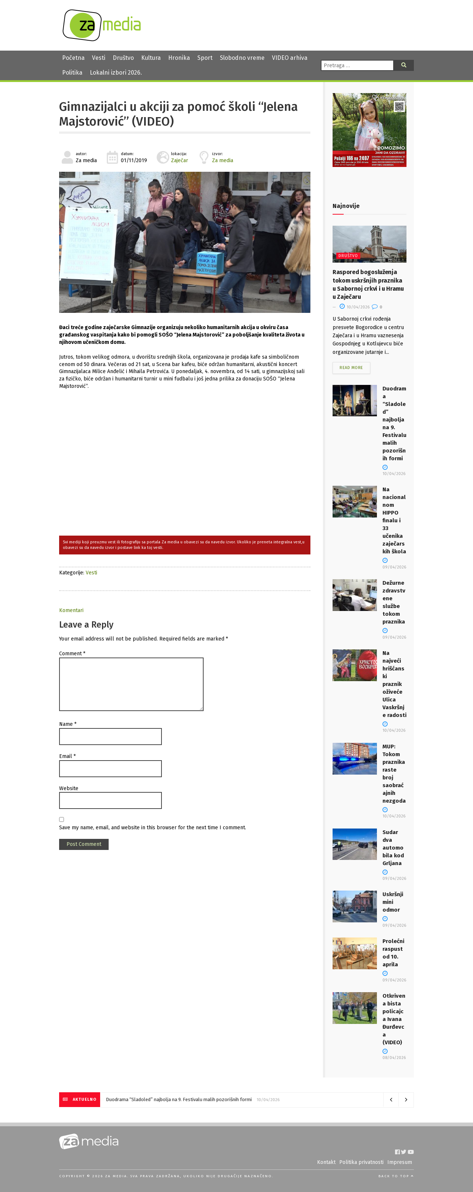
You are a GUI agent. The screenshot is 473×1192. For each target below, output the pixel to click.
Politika (72, 72)
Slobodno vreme (242, 57)
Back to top (396, 1176)
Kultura (151, 57)
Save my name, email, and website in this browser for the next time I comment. (152, 827)
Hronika (179, 57)
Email (67, 756)
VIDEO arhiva (289, 57)
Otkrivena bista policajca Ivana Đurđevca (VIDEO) (393, 1019)
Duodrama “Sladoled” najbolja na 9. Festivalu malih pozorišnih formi (179, 1099)
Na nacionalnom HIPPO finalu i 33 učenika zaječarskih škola (394, 520)
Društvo (123, 57)
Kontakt (326, 1162)
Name (67, 724)
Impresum (399, 1162)
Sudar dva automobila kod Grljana (393, 848)
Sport (204, 57)
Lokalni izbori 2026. (116, 72)
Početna (73, 57)
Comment (72, 653)
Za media (222, 160)
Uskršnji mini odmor (392, 902)
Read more (351, 367)
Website (68, 788)
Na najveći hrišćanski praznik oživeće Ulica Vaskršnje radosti (394, 684)
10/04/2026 (355, 307)
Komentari (71, 610)
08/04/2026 (394, 1055)
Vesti (98, 57)
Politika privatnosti (361, 1162)
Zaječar (179, 160)
